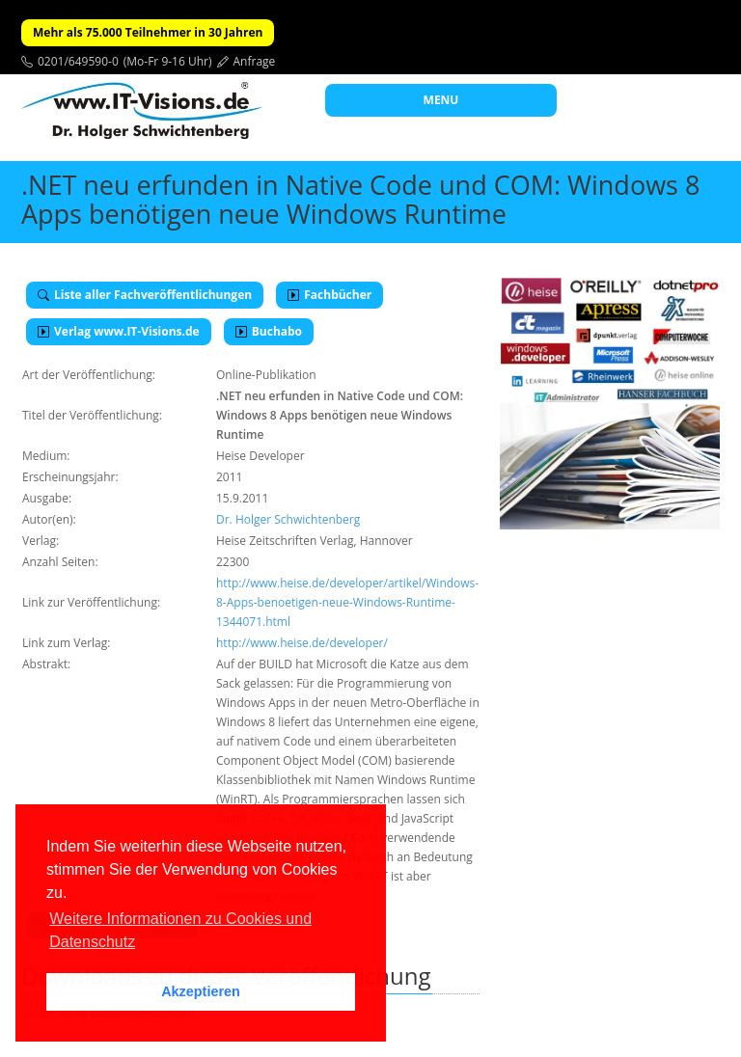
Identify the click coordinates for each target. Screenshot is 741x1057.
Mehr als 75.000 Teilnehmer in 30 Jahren (147, 32)
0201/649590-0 (78, 61)
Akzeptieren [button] (200, 991)
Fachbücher (329, 294)
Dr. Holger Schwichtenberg (288, 519)
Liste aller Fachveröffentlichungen (145, 294)
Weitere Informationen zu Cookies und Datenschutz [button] (180, 930)
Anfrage (254, 61)
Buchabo (268, 331)
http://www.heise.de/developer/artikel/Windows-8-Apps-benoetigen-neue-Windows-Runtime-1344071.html (347, 602)
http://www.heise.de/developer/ (302, 643)
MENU (441, 100)
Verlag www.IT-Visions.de (119, 331)
